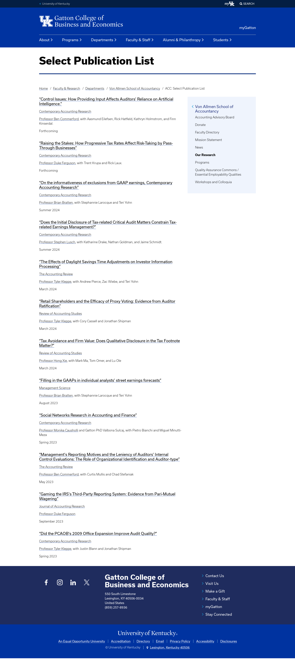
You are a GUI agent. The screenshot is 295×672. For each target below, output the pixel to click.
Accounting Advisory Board (214, 117)
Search (248, 3)
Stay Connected (218, 614)
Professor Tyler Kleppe (55, 281)
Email (160, 655)
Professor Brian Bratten (56, 202)
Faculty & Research (66, 88)
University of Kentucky (56, 3)
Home (43, 88)
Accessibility (205, 655)
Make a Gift (215, 591)
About (46, 40)
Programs (72, 40)
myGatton (247, 27)
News (199, 147)
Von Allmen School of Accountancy (134, 88)
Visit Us (212, 583)
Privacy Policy (180, 655)
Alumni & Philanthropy (183, 40)
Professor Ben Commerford (59, 119)
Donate (200, 124)
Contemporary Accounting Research (65, 111)
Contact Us (214, 576)
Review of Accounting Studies (60, 313)
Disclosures (228, 655)
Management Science (54, 388)
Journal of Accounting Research (62, 506)
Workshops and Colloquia (213, 182)
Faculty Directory (207, 132)
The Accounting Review (56, 274)
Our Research (205, 155)
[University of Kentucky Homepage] (147, 647)
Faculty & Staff (140, 40)
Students (222, 40)
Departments (104, 40)
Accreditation (121, 655)
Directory (143, 655)
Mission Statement (208, 140)
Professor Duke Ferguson (57, 163)
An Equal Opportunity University (81, 655)
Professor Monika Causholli (58, 430)
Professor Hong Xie (53, 360)
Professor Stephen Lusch (57, 242)
